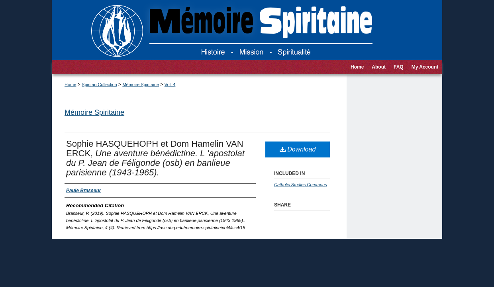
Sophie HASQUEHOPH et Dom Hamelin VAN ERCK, (155, 158)
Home (70, 84)
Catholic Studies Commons (300, 184)
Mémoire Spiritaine (140, 84)
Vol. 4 (170, 84)
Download (298, 149)
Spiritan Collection (99, 84)
